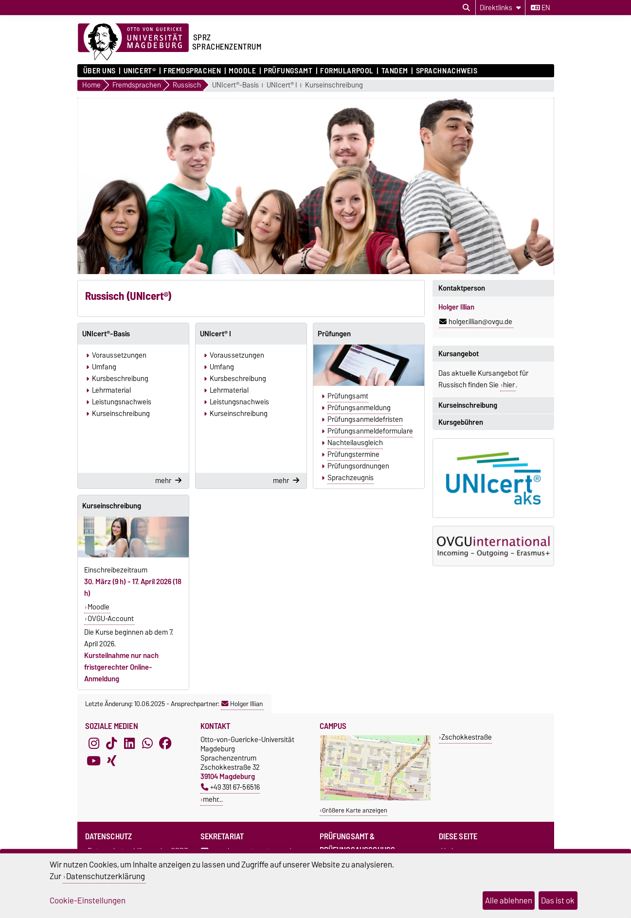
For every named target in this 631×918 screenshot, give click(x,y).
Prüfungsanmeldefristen (365, 419)
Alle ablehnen (508, 900)
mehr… (213, 799)
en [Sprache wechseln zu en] (540, 8)
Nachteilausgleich (355, 443)
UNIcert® (140, 71)
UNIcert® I (282, 85)
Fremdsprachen (192, 71)
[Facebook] (165, 743)
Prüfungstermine (353, 454)
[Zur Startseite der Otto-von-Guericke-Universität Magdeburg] (133, 42)
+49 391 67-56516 (230, 787)
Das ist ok (558, 900)
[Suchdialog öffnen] (466, 8)
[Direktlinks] (500, 7)
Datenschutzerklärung (105, 876)
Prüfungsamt (288, 71)
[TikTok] (111, 743)
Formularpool (347, 71)
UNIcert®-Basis (235, 85)
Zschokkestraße (466, 737)
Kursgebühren (460, 422)
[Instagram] (94, 743)
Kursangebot (458, 354)
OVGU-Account (111, 618)
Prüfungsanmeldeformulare (370, 431)
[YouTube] (94, 761)
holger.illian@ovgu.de (475, 322)
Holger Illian (242, 704)
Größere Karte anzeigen (354, 810)
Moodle (242, 71)
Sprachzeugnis (350, 478)
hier (509, 385)
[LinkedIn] (129, 743)
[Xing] (111, 761)
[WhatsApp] (147, 743)
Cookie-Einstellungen (88, 900)
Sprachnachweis (447, 71)
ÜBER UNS (99, 71)
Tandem (394, 71)
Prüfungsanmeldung (359, 408)
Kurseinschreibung (334, 85)
